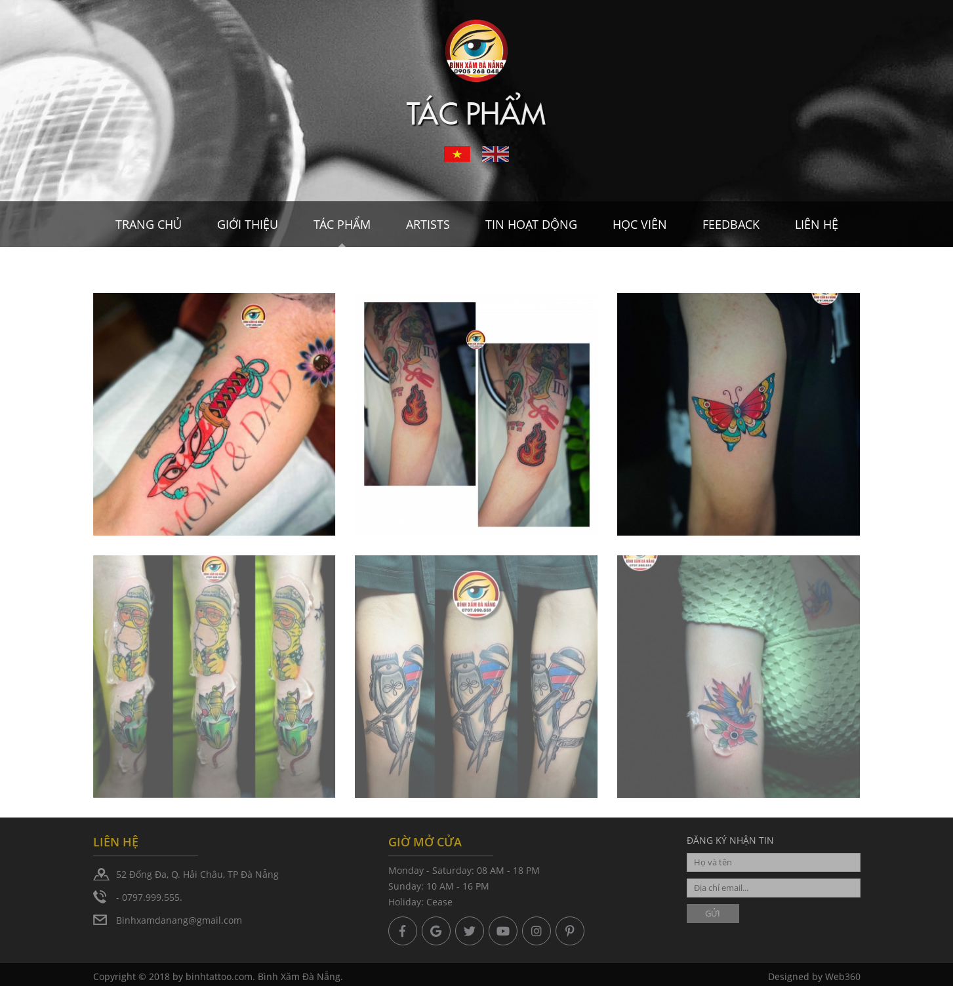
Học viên (640, 224)
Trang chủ (148, 224)
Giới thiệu (247, 224)
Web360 (843, 980)
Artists (428, 224)
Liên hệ (816, 224)
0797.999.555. (152, 897)
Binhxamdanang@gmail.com (179, 920)
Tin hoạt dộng (531, 224)
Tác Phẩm (342, 224)
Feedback (731, 224)
